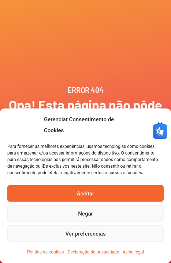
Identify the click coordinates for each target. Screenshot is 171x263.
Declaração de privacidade (93, 252)
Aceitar (85, 193)
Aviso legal (133, 252)
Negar (85, 213)
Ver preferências (85, 233)
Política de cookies (45, 252)
